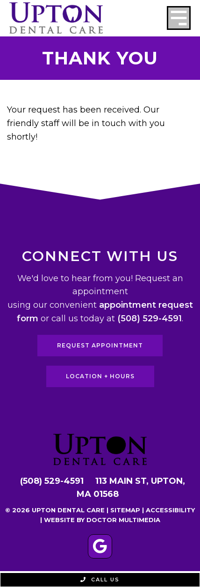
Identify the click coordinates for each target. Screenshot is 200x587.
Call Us (100, 579)
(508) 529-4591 (149, 318)
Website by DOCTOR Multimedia (102, 519)
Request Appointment (100, 345)
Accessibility (170, 510)
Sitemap (125, 510)
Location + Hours (100, 376)
